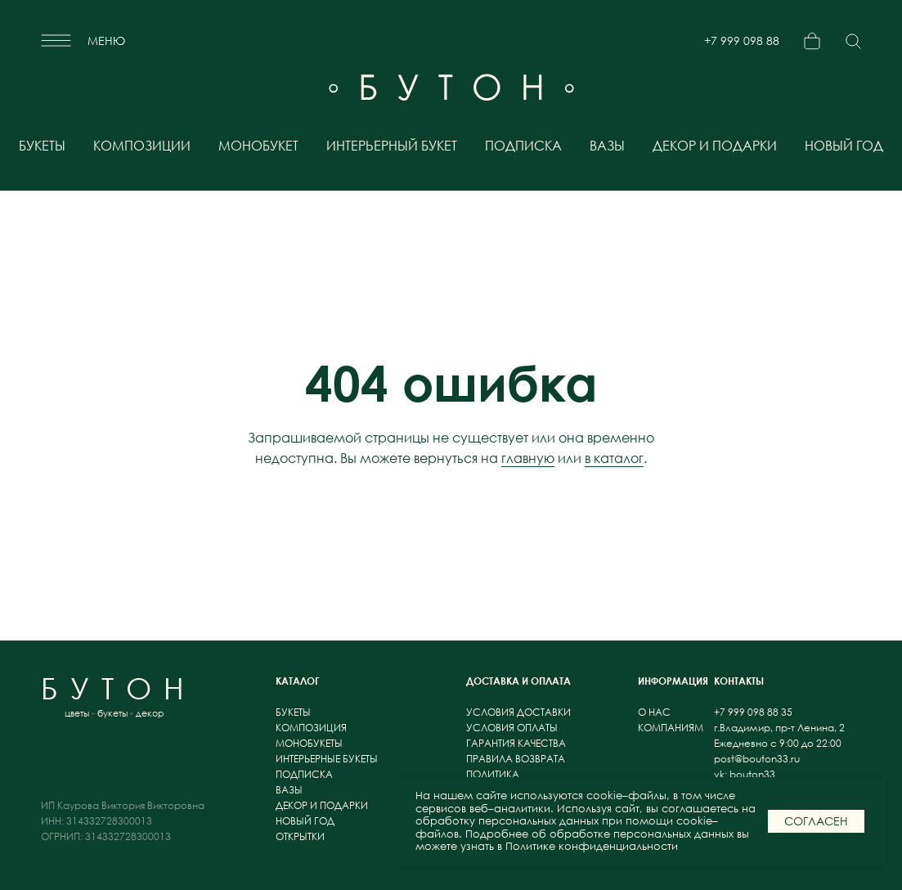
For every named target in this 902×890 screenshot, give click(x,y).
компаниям (670, 727)
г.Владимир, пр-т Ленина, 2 (779, 727)
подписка (523, 145)
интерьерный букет (391, 145)
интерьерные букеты (327, 759)
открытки (300, 836)
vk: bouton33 (744, 774)
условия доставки (518, 712)
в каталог (614, 458)
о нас (655, 712)
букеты (42, 145)
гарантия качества (516, 743)
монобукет (258, 145)
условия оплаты (512, 727)
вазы (607, 145)
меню (106, 40)
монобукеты (309, 743)
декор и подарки (715, 145)
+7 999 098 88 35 (741, 47)
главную (527, 458)
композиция (311, 727)
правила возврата (515, 759)
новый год (844, 145)
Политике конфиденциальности (591, 846)
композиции (142, 145)
